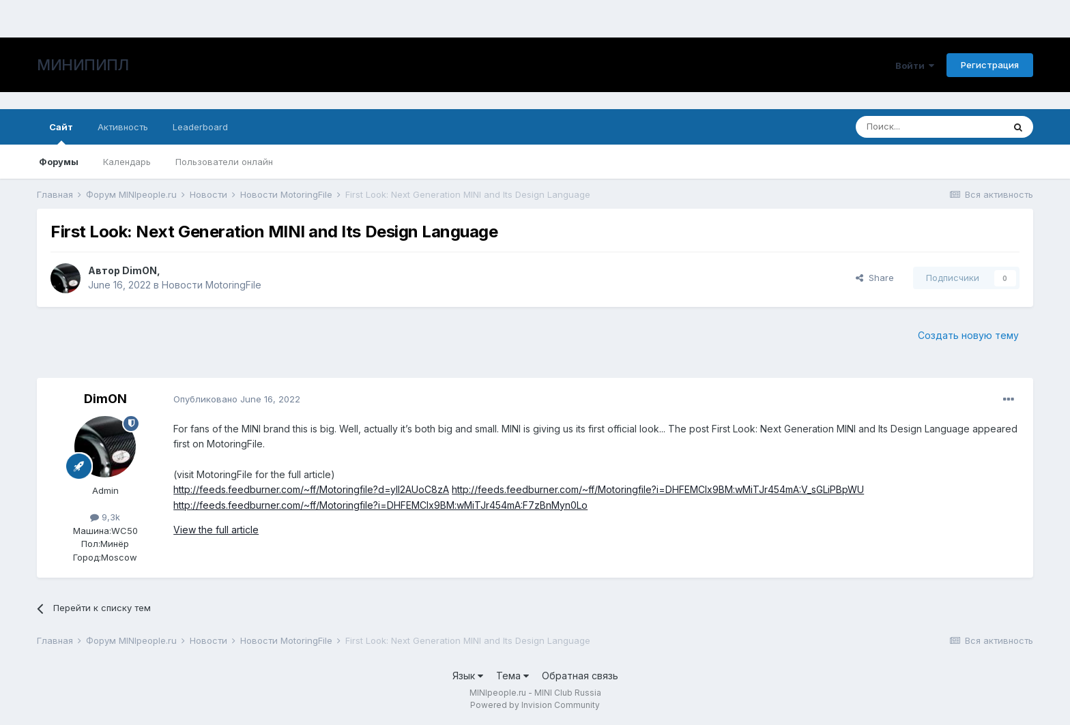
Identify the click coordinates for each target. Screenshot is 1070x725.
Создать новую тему (968, 335)
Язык (467, 675)
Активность (123, 126)
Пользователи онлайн (224, 161)
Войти (914, 65)
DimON (139, 270)
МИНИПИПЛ (82, 65)
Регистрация (990, 64)
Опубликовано (236, 399)
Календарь (127, 161)
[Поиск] (929, 127)
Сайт (61, 133)
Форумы (58, 161)
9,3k (105, 517)
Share (875, 277)
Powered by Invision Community (535, 705)
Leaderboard (200, 126)
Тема (512, 675)
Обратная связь (580, 675)
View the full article (216, 529)
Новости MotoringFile (211, 285)
